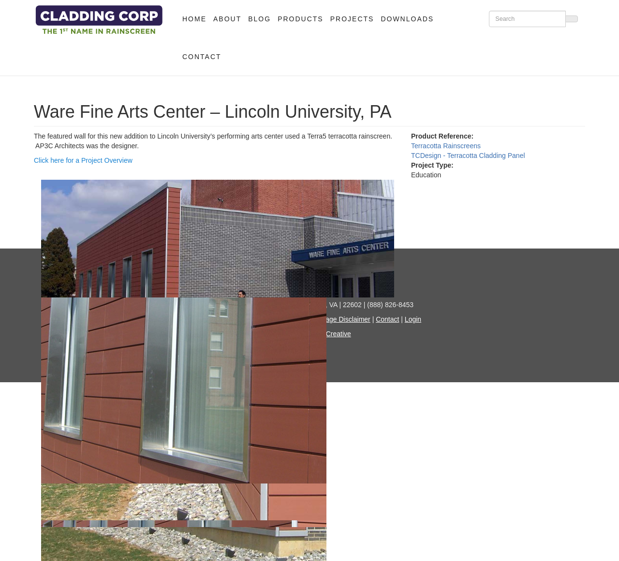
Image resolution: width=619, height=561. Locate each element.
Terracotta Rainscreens (446, 146)
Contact (201, 57)
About (227, 19)
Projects (352, 19)
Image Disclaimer (344, 319)
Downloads (407, 19)
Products (301, 19)
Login (413, 319)
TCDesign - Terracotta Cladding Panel (468, 155)
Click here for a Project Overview (83, 160)
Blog (259, 19)
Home (194, 19)
